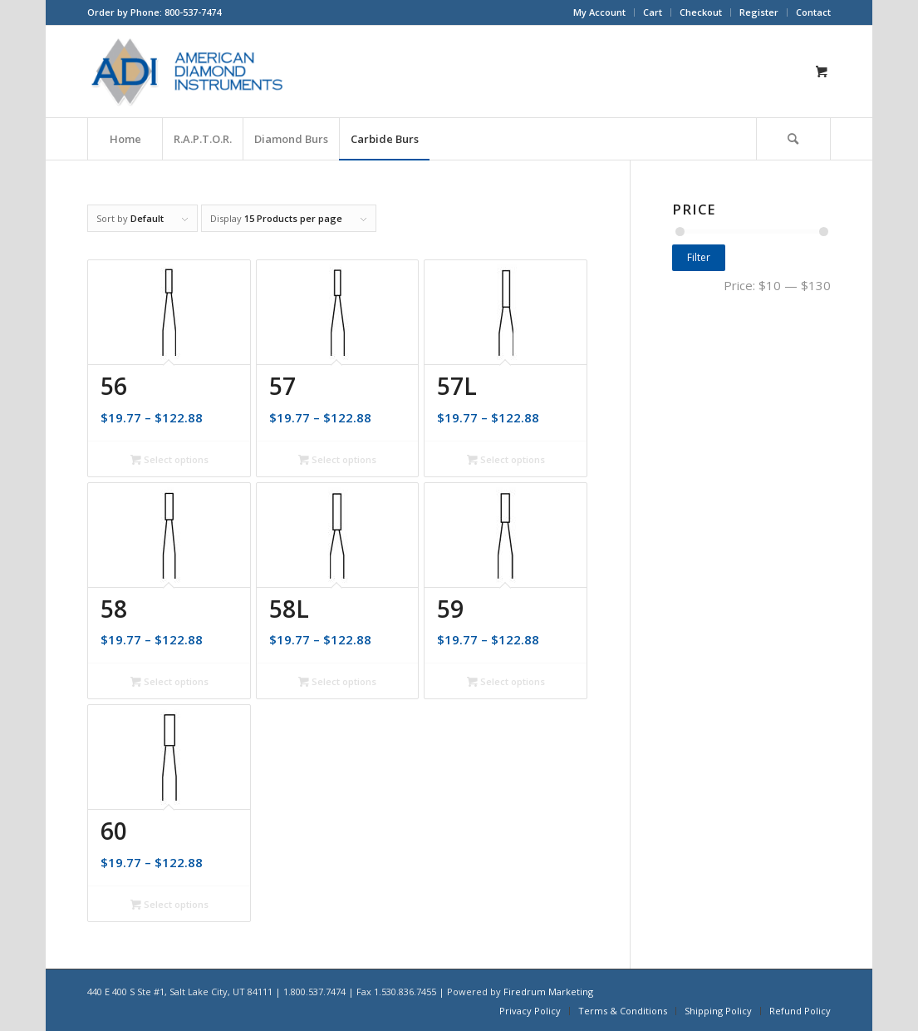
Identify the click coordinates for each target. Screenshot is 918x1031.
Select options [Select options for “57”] (337, 459)
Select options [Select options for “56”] (169, 459)
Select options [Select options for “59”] (506, 681)
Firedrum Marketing (548, 991)
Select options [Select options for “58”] (169, 681)
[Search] (793, 139)
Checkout (701, 12)
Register (758, 12)
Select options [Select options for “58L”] (337, 681)
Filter (698, 257)
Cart (652, 12)
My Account (599, 12)
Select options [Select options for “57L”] (506, 459)
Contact (813, 12)
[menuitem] (600, 12)
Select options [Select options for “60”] (169, 904)
